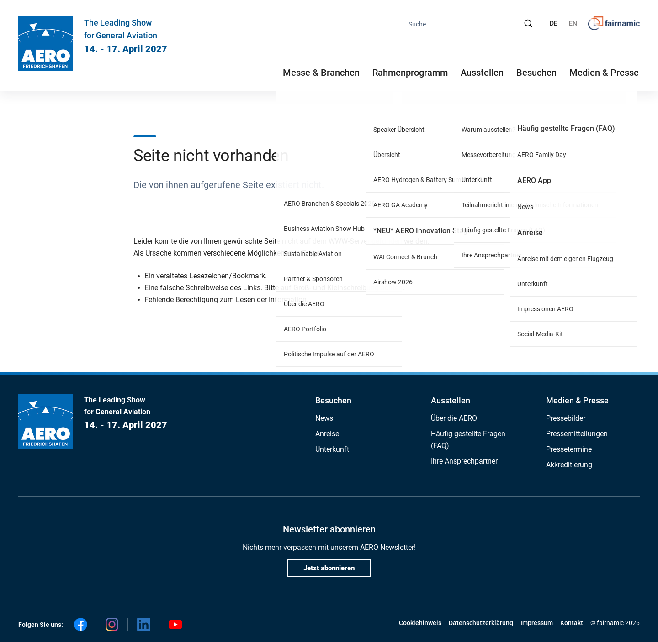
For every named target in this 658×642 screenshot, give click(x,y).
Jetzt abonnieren (329, 568)
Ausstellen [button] (482, 72)
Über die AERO (454, 418)
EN (573, 23)
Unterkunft (332, 449)
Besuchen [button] (536, 72)
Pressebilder (565, 418)
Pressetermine (569, 449)
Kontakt (571, 622)
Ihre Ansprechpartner (464, 461)
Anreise (327, 433)
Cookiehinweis (420, 622)
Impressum (536, 622)
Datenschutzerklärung (481, 622)
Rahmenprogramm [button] (410, 72)
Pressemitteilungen (577, 433)
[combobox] (469, 23)
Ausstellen (450, 400)
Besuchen (333, 400)
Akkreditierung (569, 464)
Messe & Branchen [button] (321, 72)
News (324, 418)
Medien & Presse (604, 72)
